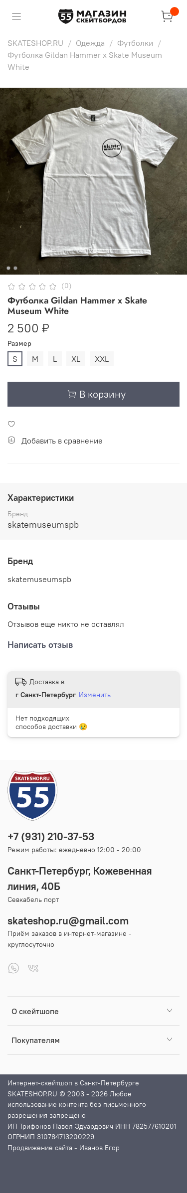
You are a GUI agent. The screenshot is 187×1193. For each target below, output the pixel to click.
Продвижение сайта (39, 1147)
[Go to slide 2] (14, 268)
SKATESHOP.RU (35, 43)
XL (75, 359)
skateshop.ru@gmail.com (68, 920)
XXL (102, 359)
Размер (19, 343)
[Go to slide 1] (7, 268)
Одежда (90, 43)
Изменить (95, 694)
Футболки (135, 43)
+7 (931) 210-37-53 (50, 836)
